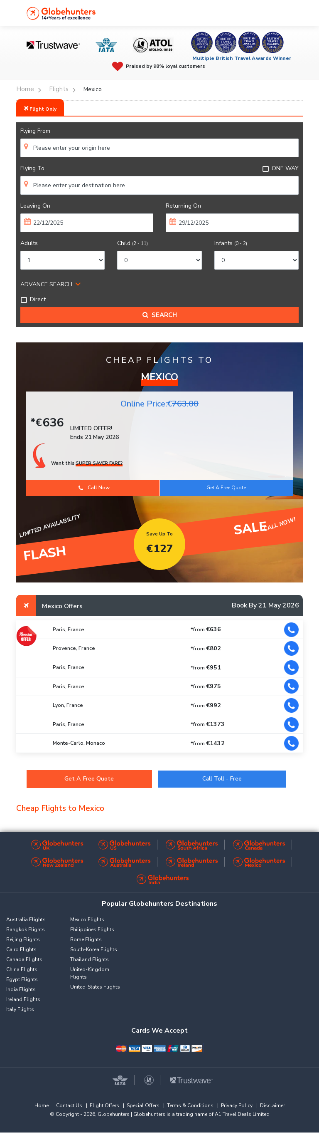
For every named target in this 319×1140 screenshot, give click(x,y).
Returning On (183, 206)
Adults (29, 243)
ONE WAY (280, 168)
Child (132, 243)
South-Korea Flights (93, 949)
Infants (230, 243)
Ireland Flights (23, 999)
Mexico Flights (87, 919)
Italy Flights (20, 1009)
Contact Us (69, 1105)
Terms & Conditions (190, 1105)
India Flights (21, 989)
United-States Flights (95, 987)
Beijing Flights (23, 939)
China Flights (21, 969)
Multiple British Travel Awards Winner (242, 58)
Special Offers (143, 1105)
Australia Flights (26, 919)
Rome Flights (86, 939)
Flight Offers (104, 1105)
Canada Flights (24, 959)
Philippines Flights (92, 929)
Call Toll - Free (222, 779)
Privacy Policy (237, 1105)
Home (41, 1105)
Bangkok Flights (25, 929)
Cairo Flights (21, 949)
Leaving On (35, 206)
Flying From (35, 131)
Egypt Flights (22, 979)
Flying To (32, 168)
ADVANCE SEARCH (46, 284)
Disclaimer (272, 1105)
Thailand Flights (89, 959)
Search (159, 315)
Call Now (94, 487)
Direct (33, 299)
